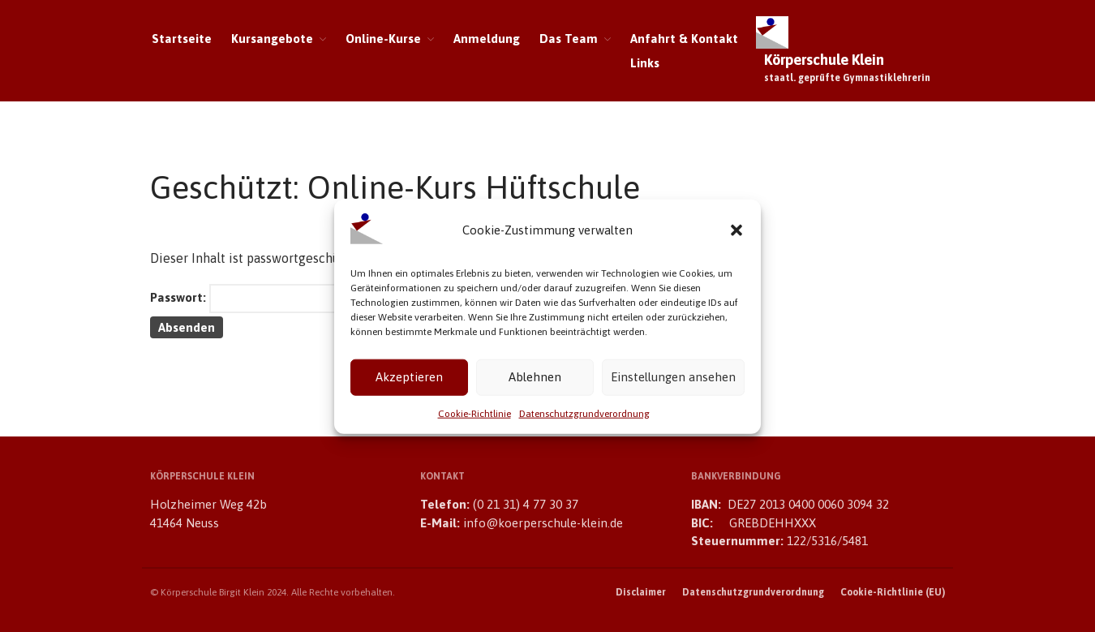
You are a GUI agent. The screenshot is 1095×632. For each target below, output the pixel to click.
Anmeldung (486, 38)
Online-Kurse (383, 38)
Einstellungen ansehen (673, 382)
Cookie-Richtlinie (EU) (892, 592)
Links (644, 63)
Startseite (182, 38)
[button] (736, 235)
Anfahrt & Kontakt (684, 38)
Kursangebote (272, 38)
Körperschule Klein (824, 59)
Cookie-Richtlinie (474, 418)
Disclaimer (641, 592)
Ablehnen (535, 382)
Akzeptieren (409, 382)
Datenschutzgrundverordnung (584, 418)
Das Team (568, 38)
